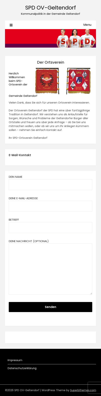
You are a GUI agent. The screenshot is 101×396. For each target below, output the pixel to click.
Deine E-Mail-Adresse (50, 202)
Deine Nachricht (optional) (50, 267)
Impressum (15, 360)
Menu (87, 25)
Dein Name (50, 180)
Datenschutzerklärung (22, 368)
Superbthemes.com (83, 390)
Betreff (50, 223)
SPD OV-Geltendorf (50, 7)
